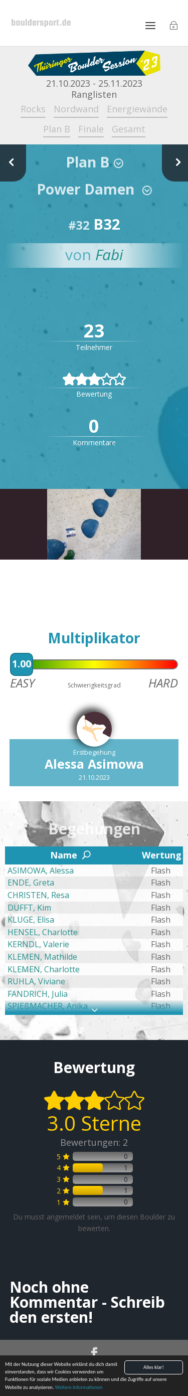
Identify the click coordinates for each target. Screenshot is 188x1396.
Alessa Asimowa (94, 763)
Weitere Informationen (79, 1387)
